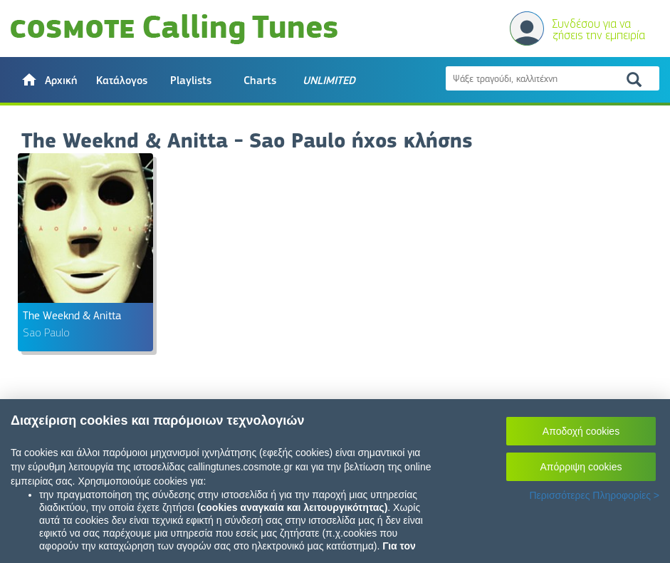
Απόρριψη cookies (581, 466)
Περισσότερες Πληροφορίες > (594, 495)
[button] (49, 80)
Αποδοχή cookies (581, 431)
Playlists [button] (190, 80)
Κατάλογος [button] (121, 80)
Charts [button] (260, 80)
